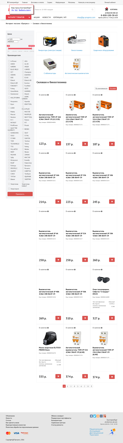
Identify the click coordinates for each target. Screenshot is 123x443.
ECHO (25, 78)
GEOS (25, 88)
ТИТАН (11, 176)
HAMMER (26, 91)
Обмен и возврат (57, 416)
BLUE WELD (13, 69)
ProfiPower (13, 125)
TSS (10, 146)
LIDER (11, 108)
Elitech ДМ (13, 83)
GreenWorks (13, 91)
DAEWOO (26, 75)
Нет (16, 10)
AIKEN (11, 64)
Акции (37, 17)
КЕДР (11, 163)
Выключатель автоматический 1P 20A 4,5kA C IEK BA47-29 (103, 233)
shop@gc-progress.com (86, 17)
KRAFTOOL (27, 104)
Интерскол (13, 160)
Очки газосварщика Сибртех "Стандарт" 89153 (101, 291)
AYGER (25, 67)
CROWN (11, 75)
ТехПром (26, 174)
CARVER (26, 69)
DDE (10, 78)
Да (12, 10)
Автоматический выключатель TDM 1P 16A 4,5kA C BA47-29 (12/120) (50, 117)
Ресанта (26, 168)
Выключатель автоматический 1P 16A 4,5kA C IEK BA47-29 (49, 175)
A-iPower (12, 61)
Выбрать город (25, 10)
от (8, 39)
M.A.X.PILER (25, 108)
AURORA (12, 67)
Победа (12, 166)
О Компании (10, 416)
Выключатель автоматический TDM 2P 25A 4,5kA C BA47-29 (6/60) (103, 351)
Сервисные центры (58, 423)
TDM (11, 141)
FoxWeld (26, 86)
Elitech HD (26, 80)
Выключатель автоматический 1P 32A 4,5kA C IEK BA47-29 (76, 233)
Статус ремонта (57, 425)
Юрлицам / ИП (59, 17)
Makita (11, 112)
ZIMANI (25, 155)
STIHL (25, 136)
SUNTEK (26, 138)
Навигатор (27, 163)
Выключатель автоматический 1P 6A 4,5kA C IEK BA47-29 (48, 233)
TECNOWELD (13, 144)
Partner (25, 120)
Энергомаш (13, 184)
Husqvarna (12, 101)
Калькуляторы (56, 420)
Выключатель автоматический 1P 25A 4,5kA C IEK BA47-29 (76, 175)
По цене (113, 88)
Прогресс (26, 166)
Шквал (11, 179)
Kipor (11, 104)
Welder (25, 149)
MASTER (26, 112)
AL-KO (25, 64)
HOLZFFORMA (14, 98)
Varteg (25, 146)
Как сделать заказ (12, 423)
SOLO (11, 136)
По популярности (101, 88)
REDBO (25, 129)
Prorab (25, 125)
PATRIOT (12, 123)
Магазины (71, 2)
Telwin (25, 144)
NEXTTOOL (27, 117)
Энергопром (13, 189)
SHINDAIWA (13, 133)
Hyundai (26, 101)
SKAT (25, 133)
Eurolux (26, 83)
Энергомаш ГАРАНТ (25, 184)
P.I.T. (11, 120)
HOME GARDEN (25, 98)
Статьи (8, 420)
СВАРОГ (12, 171)
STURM (11, 138)
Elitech (11, 80)
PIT (24, 123)
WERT (11, 152)
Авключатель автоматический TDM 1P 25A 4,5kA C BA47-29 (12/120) (76, 118)
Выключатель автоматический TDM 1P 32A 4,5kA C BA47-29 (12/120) (103, 118)
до (21, 39)
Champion (26, 72)
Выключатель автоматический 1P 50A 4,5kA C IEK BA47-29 (76, 291)
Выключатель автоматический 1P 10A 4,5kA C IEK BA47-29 (103, 175)
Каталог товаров (19, 17)
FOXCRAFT (13, 86)
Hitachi (25, 94)
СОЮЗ (11, 174)
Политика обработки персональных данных (22, 427)
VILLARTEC (13, 149)
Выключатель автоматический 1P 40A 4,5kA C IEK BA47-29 (49, 291)
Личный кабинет (110, 2)
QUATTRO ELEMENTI (12, 129)
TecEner (26, 141)
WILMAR (12, 155)
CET (10, 72)
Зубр (11, 157)
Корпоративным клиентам (16, 425)
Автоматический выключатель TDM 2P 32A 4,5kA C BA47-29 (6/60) (77, 349)
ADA (24, 61)
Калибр (26, 160)
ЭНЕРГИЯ (26, 179)
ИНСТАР (26, 157)
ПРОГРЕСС (12, 168)
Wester (25, 152)
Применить (20, 194)
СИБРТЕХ (26, 171)
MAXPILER (26, 114)
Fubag (11, 88)
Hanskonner (13, 94)
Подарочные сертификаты (61, 418)
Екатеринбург (13, 2)
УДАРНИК (26, 176)
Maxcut (11, 114)
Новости (46, 17)
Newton (12, 117)
